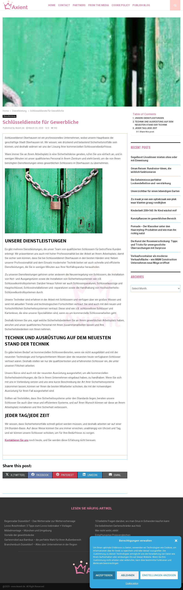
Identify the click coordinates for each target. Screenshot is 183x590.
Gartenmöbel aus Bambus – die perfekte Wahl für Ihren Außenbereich (42, 539)
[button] (176, 540)
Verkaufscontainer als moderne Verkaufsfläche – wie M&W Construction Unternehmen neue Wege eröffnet (154, 259)
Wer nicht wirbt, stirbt (106, 530)
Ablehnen (127, 575)
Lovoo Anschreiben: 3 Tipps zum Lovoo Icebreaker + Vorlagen (38, 525)
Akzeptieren (104, 575)
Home (51, 5)
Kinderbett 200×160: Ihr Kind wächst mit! (154, 210)
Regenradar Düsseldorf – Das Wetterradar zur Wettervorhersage (39, 521)
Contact (64, 5)
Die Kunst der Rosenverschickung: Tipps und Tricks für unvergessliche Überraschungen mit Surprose (154, 244)
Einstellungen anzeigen (159, 575)
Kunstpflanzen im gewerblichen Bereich (153, 218)
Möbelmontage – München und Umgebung (28, 530)
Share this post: (147, 131)
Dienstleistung (9, 116)
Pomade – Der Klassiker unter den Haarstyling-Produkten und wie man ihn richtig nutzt (153, 230)
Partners (79, 5)
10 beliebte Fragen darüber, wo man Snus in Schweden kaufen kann (132, 521)
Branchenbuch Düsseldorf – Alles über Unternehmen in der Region (40, 544)
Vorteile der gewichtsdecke (19, 535)
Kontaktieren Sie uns (16, 440)
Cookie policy (132, 583)
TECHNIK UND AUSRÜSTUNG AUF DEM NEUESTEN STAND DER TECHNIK (154, 123)
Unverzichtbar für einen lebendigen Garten (155, 191)
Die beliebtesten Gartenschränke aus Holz (118, 525)
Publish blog (141, 5)
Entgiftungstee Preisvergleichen (112, 535)
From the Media (98, 5)
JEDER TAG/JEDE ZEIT (146, 128)
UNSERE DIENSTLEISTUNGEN (149, 118)
